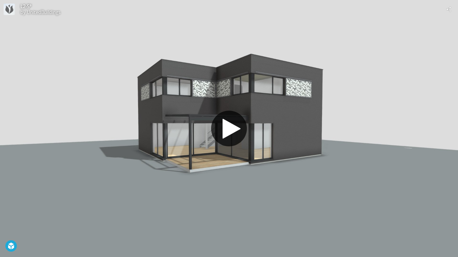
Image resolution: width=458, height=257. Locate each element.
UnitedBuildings (43, 12)
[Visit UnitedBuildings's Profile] (9, 9)
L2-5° (25, 6)
